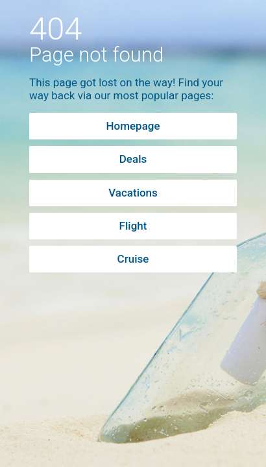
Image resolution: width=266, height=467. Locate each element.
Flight (133, 225)
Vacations (133, 192)
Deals (133, 158)
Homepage (133, 125)
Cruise (133, 258)
